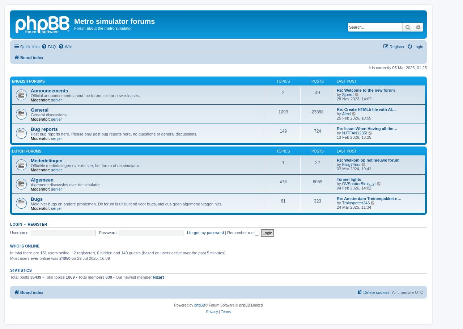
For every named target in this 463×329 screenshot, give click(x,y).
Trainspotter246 (356, 203)
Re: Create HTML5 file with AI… (366, 109)
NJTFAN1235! (354, 133)
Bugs (37, 199)
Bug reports (44, 129)
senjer (56, 100)
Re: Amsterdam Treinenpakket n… (369, 198)
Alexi (346, 114)
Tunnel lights (349, 179)
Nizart (158, 277)
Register (37, 224)
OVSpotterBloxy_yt (359, 184)
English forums (28, 81)
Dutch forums (26, 151)
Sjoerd (348, 94)
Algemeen (42, 180)
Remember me (243, 232)
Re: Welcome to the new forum (366, 90)
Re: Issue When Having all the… (367, 128)
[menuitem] (48, 46)
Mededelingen (47, 160)
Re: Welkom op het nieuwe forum (368, 160)
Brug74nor (351, 164)
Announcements (49, 90)
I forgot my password (205, 232)
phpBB (199, 305)
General (39, 110)
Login (16, 224)
